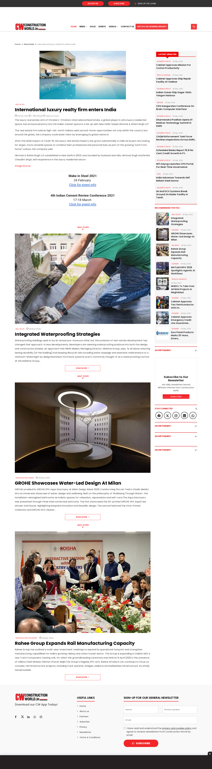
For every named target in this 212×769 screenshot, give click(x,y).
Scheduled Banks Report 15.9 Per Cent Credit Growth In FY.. (174, 152)
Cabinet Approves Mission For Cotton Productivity (173, 67)
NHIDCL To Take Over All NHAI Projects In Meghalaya (182, 289)
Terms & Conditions (90, 737)
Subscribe (119, 3)
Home (74, 26)
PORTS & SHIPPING (163, 75)
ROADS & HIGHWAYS (179, 279)
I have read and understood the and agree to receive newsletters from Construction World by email (161, 732)
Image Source (23, 166)
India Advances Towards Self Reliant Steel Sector (173, 179)
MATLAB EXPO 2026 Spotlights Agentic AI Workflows (183, 270)
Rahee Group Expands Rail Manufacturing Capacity (179, 253)
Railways (175, 245)
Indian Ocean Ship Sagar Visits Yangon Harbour (173, 94)
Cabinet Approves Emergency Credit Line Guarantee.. (181, 320)
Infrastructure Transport (26, 638)
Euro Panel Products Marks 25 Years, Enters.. (182, 335)
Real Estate (29, 44)
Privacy (83, 726)
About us (84, 711)
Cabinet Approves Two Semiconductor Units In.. (182, 304)
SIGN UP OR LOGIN (145, 3)
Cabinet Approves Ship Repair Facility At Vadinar (173, 80)
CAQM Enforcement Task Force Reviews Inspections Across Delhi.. (176, 138)
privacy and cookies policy (177, 728)
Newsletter (85, 732)
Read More (82, 368)
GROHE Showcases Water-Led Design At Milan (182, 236)
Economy (175, 230)
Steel (159, 174)
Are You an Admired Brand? (152, 26)
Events (102, 26)
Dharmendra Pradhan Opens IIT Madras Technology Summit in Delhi (174, 123)
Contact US (127, 26)
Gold (93, 26)
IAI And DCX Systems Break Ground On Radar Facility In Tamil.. (172, 194)
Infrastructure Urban (25, 478)
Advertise (93, 3)
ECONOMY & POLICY (164, 61)
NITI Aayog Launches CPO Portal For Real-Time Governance (174, 165)
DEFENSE (160, 102)
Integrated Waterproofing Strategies (179, 221)
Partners (84, 716)
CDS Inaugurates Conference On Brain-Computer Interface (175, 108)
